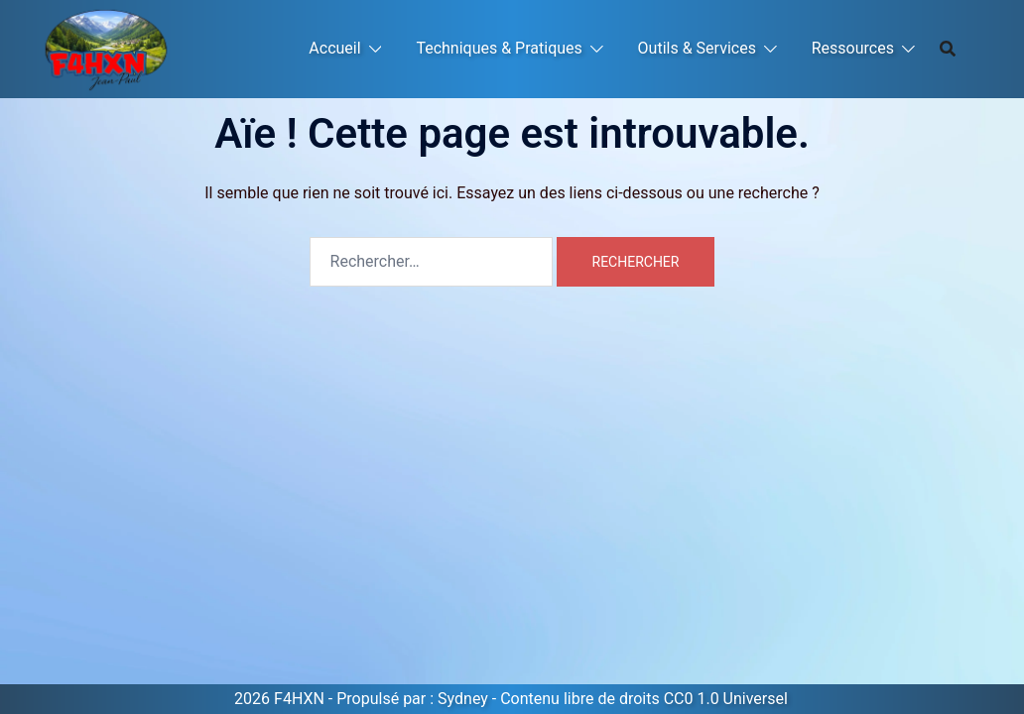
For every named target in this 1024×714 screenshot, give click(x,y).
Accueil (334, 48)
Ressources (853, 48)
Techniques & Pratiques (498, 48)
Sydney (463, 698)
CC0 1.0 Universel (726, 698)
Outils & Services (697, 48)
